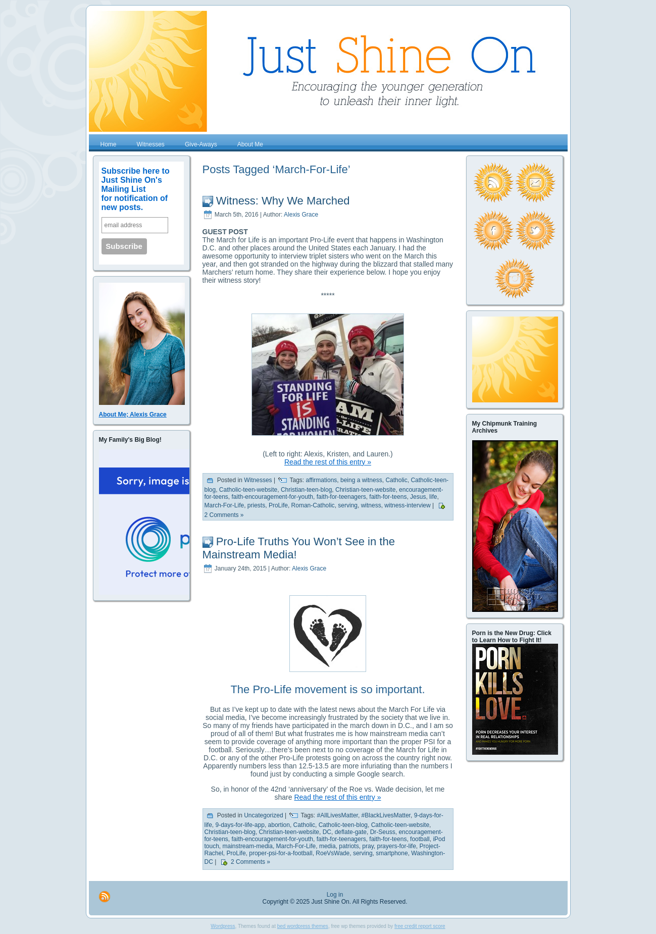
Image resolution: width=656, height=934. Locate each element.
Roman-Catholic (313, 505)
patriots (349, 846)
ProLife (278, 505)
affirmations (321, 480)
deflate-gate (351, 832)
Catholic (396, 480)
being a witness (361, 480)
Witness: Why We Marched (283, 200)
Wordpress (223, 926)
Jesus (418, 496)
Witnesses (258, 480)
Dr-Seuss (382, 832)
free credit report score (419, 926)
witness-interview (407, 505)
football (420, 839)
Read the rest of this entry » (327, 462)
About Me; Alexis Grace (133, 414)
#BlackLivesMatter (386, 815)
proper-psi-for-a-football (280, 853)
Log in (335, 894)
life (433, 496)
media (327, 846)
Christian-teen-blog (306, 489)
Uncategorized (263, 815)
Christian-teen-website (365, 489)
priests (256, 505)
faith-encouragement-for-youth (272, 496)
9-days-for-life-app (240, 824)
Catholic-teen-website (248, 489)
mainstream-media (248, 846)
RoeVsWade (332, 853)
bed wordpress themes (302, 926)
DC (327, 832)
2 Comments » (224, 514)
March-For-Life (224, 505)
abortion (279, 824)
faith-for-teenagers (341, 496)
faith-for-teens (388, 496)
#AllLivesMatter (337, 815)
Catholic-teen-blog (343, 824)
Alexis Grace (301, 214)
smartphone (392, 853)
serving (348, 505)
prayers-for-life (396, 846)
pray (367, 846)
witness (371, 505)
